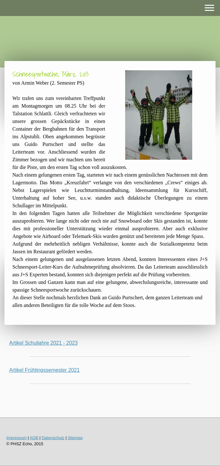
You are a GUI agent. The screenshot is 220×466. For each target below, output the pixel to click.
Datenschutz (53, 437)
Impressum (16, 437)
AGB (34, 437)
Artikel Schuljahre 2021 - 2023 (43, 343)
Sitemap (75, 437)
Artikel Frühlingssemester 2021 (44, 370)
